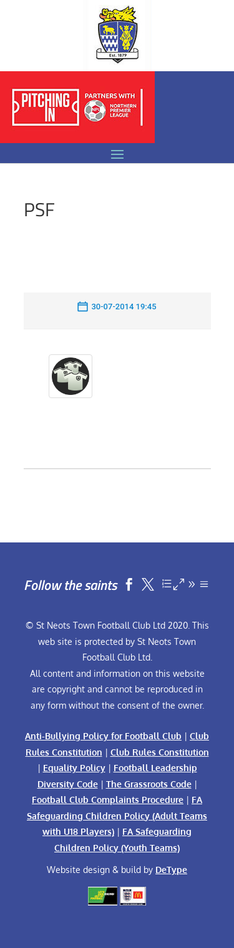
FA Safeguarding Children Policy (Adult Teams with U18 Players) (117, 815)
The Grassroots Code (149, 784)
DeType (171, 869)
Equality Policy (74, 767)
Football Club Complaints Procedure (107, 799)
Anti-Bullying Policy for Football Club (103, 736)
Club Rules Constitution (159, 752)
